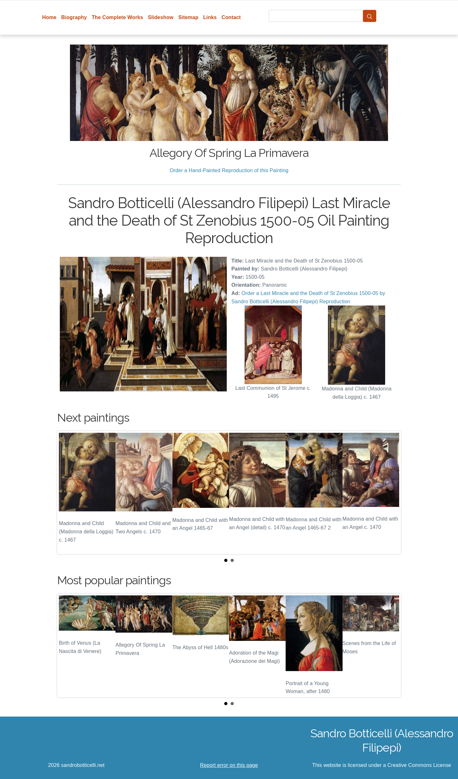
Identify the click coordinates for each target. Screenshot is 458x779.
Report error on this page (229, 765)
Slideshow (161, 17)
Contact (231, 17)
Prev (67, 493)
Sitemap (188, 17)
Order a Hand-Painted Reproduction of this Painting (229, 170)
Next (391, 493)
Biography (74, 17)
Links (210, 17)
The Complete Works (117, 17)
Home (49, 17)
